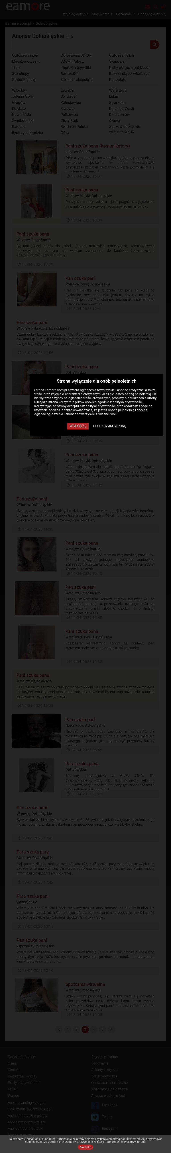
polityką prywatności (127, 402)
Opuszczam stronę (109, 426)
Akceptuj (85, 1147)
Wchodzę (77, 426)
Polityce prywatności (133, 1141)
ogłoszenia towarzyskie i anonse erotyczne (112, 390)
